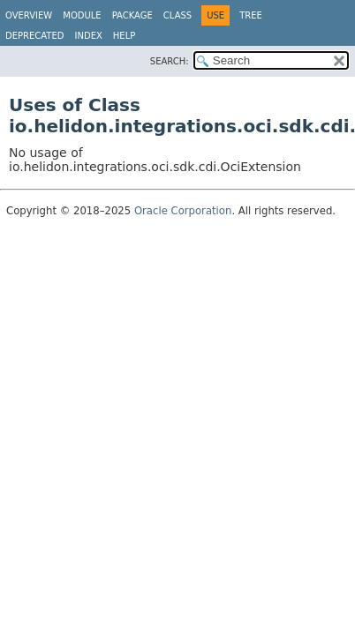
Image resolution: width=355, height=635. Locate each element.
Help (124, 36)
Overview (28, 15)
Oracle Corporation (183, 211)
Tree (250, 15)
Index (88, 36)
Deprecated (34, 36)
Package (132, 15)
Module (82, 15)
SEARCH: (169, 61)
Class (177, 15)
